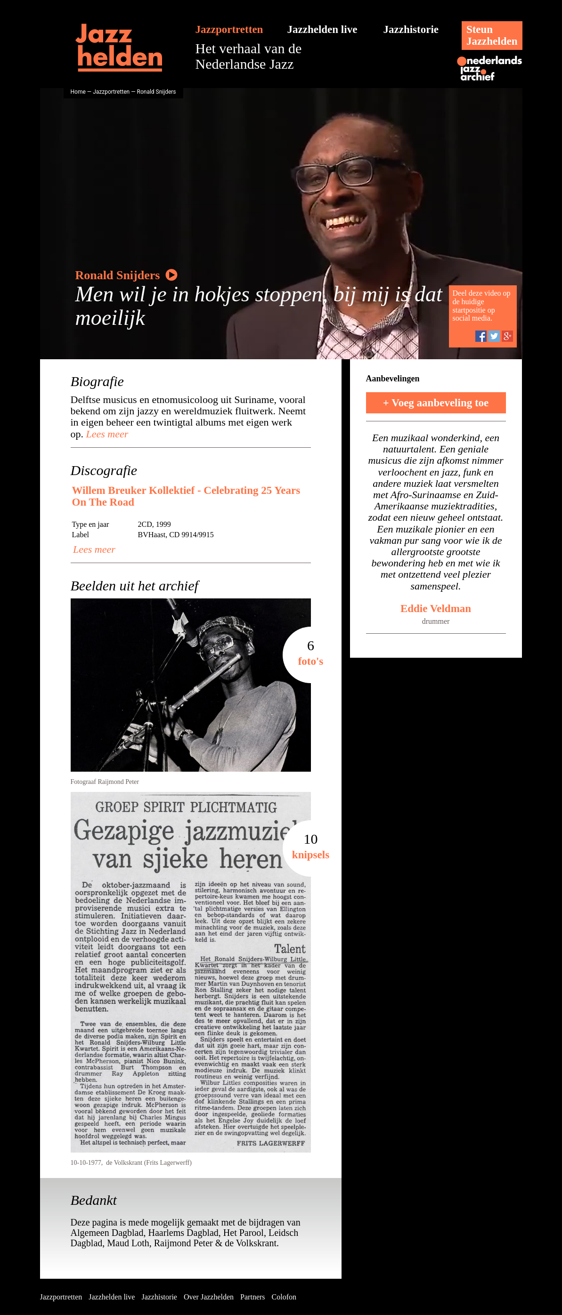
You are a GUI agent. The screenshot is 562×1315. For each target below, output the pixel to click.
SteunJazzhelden (492, 35)
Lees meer (105, 434)
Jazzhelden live (322, 29)
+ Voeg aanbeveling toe (436, 403)
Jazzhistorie (411, 29)
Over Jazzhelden (209, 1297)
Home (78, 92)
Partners (252, 1297)
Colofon (284, 1297)
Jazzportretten (229, 29)
